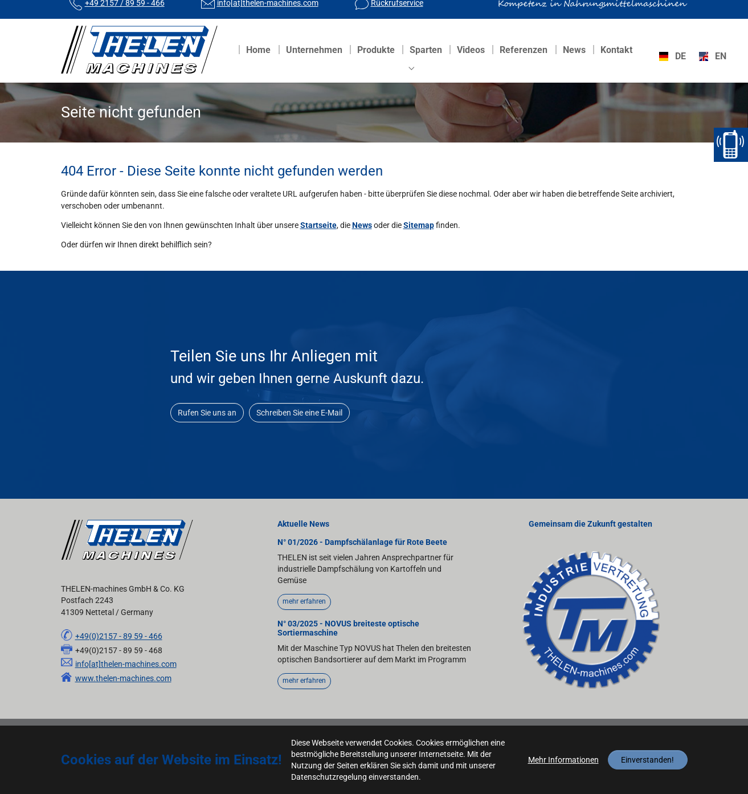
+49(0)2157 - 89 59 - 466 (118, 658)
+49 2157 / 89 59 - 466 (125, 14)
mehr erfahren (304, 624)
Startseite (318, 248)
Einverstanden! (647, 759)
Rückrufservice (397, 14)
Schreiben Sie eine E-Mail (299, 435)
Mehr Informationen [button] (563, 759)
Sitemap (418, 248)
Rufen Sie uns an (207, 435)
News (362, 248)
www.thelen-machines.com (123, 701)
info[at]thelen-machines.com (267, 14)
